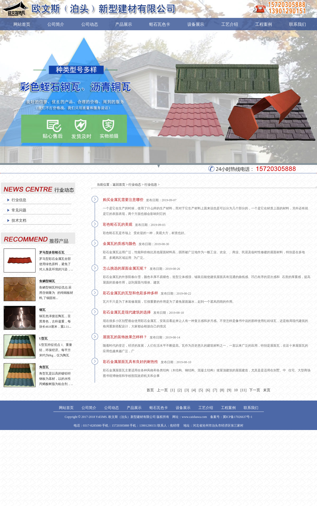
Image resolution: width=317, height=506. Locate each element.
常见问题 (19, 210)
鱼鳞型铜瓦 (47, 281)
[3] (187, 390)
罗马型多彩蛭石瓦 (51, 252)
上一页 (162, 390)
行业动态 (134, 184)
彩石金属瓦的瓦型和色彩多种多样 (130, 293)
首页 (150, 390)
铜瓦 (42, 310)
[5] (201, 390)
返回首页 (119, 184)
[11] (243, 390)
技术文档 (19, 220)
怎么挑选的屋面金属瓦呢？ (125, 268)
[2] (180, 390)
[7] (215, 390)
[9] (229, 390)
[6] (208, 390)
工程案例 (263, 24)
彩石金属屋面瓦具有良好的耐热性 (130, 362)
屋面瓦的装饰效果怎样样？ (125, 337)
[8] (222, 390)
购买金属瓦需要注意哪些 (123, 200)
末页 (266, 390)
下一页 (254, 390)
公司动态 (89, 24)
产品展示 (123, 24)
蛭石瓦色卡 (159, 24)
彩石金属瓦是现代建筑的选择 (127, 312)
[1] (172, 390)
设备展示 (195, 24)
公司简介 (55, 24)
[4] (194, 390)
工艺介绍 (229, 24)
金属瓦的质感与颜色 (119, 244)
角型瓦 (44, 367)
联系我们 (297, 24)
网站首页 (21, 24)
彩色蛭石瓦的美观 (117, 224)
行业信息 (19, 200)
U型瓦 (43, 338)
